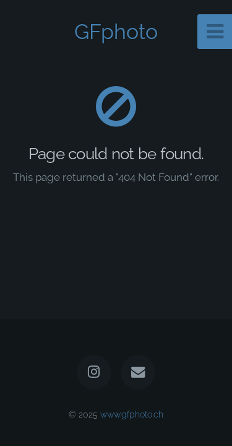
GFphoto (116, 31)
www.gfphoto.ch (131, 414)
